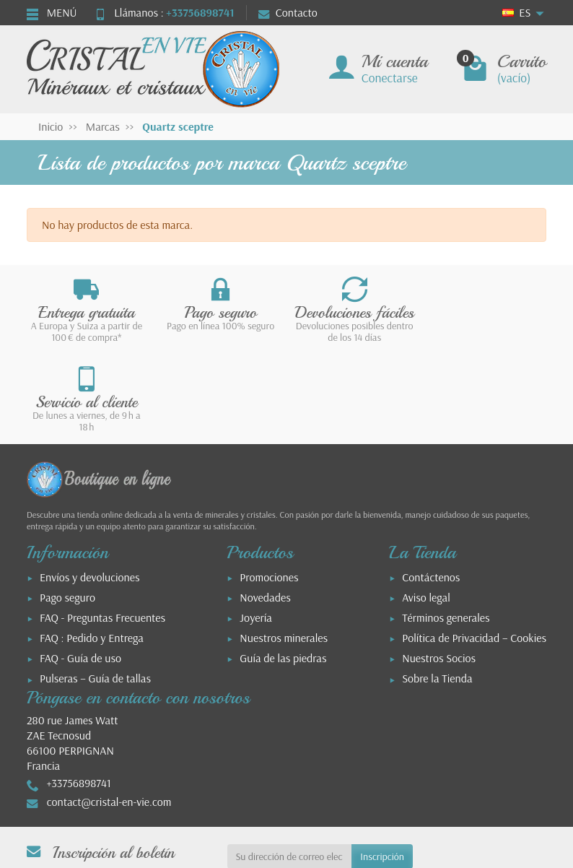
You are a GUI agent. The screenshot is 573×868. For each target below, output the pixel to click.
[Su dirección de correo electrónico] (289, 767)
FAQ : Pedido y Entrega (92, 548)
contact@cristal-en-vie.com (109, 712)
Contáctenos (431, 487)
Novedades (265, 507)
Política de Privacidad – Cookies (474, 548)
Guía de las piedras (283, 569)
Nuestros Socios (439, 569)
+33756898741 (200, 12)
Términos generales (445, 528)
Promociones (269, 487)
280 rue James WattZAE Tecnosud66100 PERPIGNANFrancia (72, 652)
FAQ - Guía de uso (80, 569)
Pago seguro (67, 507)
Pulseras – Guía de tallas (95, 589)
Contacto (288, 12)
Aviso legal (426, 507)
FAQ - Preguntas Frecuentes (102, 528)
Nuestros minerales (284, 548)
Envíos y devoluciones (90, 487)
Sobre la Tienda (437, 589)
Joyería (256, 528)
